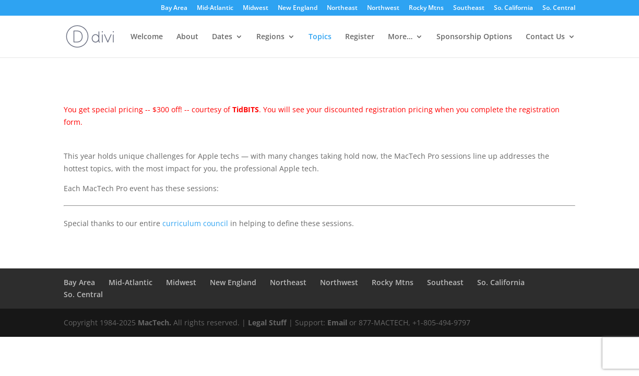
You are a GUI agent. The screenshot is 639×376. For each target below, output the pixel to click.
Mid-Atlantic (215, 8)
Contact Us (545, 37)
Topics (320, 37)
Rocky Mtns (426, 8)
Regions (270, 37)
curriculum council (195, 223)
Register (359, 37)
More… (400, 37)
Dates (222, 37)
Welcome (147, 37)
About (187, 37)
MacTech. (154, 322)
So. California (513, 8)
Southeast (468, 8)
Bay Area (174, 8)
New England (297, 8)
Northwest (383, 8)
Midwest (255, 8)
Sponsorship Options (474, 37)
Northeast (342, 8)
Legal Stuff (267, 322)
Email (337, 322)
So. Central (558, 8)
